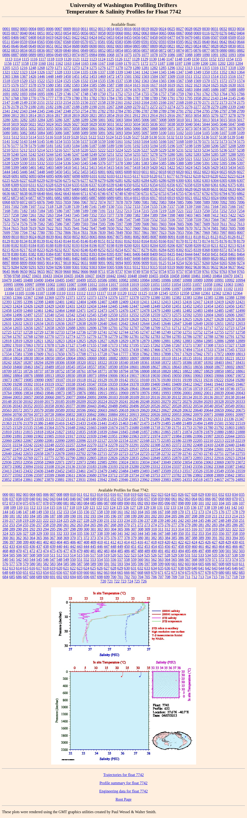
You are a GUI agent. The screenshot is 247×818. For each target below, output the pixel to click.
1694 (32, 94)
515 (79, 555)
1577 (23, 85)
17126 (60, 345)
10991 (219, 280)
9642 (241, 267)
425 (201, 542)
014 (100, 494)
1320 (241, 68)
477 (66, 551)
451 (134, 546)
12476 (123, 310)
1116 (34, 59)
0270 (215, 33)
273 (147, 525)
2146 (241, 98)
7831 (84, 232)
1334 (76, 72)
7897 (154, 232)
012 (86, 494)
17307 (198, 345)
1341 (136, 72)
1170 (127, 63)
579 (25, 564)
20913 (134, 414)
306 (127, 529)
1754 (136, 94)
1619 (171, 85)
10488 (28, 280)
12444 (102, 306)
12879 (145, 341)
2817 (58, 115)
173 (201, 512)
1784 (110, 98)
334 (73, 533)
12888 (229, 341)
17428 (102, 349)
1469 (102, 76)
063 (188, 499)
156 (86, 512)
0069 (197, 33)
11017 (113, 284)
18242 (7, 362)
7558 (188, 219)
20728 (49, 414)
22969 (49, 462)
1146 (161, 59)
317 (201, 529)
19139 (113, 380)
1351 (215, 72)
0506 (206, 37)
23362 (208, 467)
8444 (188, 254)
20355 (38, 406)
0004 (32, 29)
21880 (219, 432)
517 (93, 555)
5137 (214, 137)
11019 (134, 284)
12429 (49, 306)
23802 (198, 475)
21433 (81, 423)
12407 (102, 302)
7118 (49, 206)
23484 (123, 471)
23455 (70, 471)
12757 (229, 332)
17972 (219, 354)
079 (52, 503)
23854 (17, 480)
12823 (60, 341)
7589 (76, 224)
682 (235, 572)
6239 (50, 180)
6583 (180, 189)
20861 (102, 414)
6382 (6, 189)
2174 (232, 102)
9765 (241, 271)
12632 (17, 323)
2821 (93, 115)
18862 (7, 375)
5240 (15, 154)
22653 (28, 454)
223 (52, 520)
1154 (229, 59)
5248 (84, 154)
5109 (241, 133)
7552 (154, 219)
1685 (206, 89)
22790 (70, 458)
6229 (41, 180)
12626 (198, 319)
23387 (229, 467)
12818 (7, 341)
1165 (84, 63)
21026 (7, 419)
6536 (154, 189)
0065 (162, 33)
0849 (84, 50)
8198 (110, 245)
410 (100, 542)
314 (181, 529)
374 (100, 538)
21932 (81, 436)
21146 (91, 419)
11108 (50, 293)
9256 (188, 263)
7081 (145, 202)
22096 (81, 440)
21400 (49, 423)
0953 (67, 55)
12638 (81, 323)
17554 (7, 354)
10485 (17, 280)
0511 (6, 42)
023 (161, 494)
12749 (166, 332)
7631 (58, 228)
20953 (176, 414)
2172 (215, 102)
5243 (41, 154)
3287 (67, 120)
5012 (197, 120)
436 (32, 546)
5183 (67, 146)
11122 (132, 293)
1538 (128, 81)
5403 (50, 167)
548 (59, 559)
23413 (7, 471)
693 (66, 577)
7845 (110, 232)
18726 (28, 371)
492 (167, 551)
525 (147, 555)
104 (221, 503)
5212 (23, 150)
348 (167, 533)
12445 (113, 306)
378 (127, 538)
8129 (6, 241)
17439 (134, 349)
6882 (58, 198)
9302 (84, 267)
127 (133, 507)
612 (5, 568)
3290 (93, 120)
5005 (136, 120)
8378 (6, 254)
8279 (145, 250)
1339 (119, 72)
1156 (8, 63)
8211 (214, 245)
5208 (232, 146)
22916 (219, 458)
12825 (81, 341)
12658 (49, 328)
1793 (180, 98)
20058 (39, 397)
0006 (50, 29)
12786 (187, 336)
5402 (41, 167)
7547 (128, 219)
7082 (154, 202)
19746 (229, 388)
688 (32, 577)
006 (46, 494)
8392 (84, 254)
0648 (23, 46)
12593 (198, 315)
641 (201, 568)
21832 (70, 432)
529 (174, 555)
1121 (76, 59)
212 (221, 516)
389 (201, 538)
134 (180, 507)
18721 (17, 371)
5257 (145, 154)
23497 (155, 471)
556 (113, 559)
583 (52, 564)
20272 (176, 401)
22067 (28, 440)
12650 (208, 323)
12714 (187, 328)
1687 (223, 89)
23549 (219, 471)
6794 (223, 193)
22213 (219, 440)
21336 (229, 419)
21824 (49, 432)
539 (242, 555)
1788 (145, 98)
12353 (174, 293)
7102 (15, 206)
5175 (241, 141)
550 (73, 559)
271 (134, 525)
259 (52, 525)
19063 (198, 375)
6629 (197, 189)
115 (52, 507)
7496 (67, 219)
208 (194, 516)
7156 (162, 206)
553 (93, 559)
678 (208, 572)
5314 (128, 159)
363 (25, 538)
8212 (223, 245)
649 (12, 572)
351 (188, 533)
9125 (162, 263)
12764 (7, 336)
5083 (32, 133)
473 (39, 551)
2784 (119, 111)
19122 (91, 380)
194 (100, 516)
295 (52, 529)
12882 (176, 341)
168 (167, 512)
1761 (197, 94)
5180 (41, 146)
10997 (29, 284)
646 (235, 568)
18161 (197, 358)
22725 (145, 454)
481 (93, 551)
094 (154, 503)
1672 (110, 89)
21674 (113, 427)
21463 (123, 423)
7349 (84, 215)
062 (181, 499)
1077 (145, 55)
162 (127, 512)
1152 (212, 59)
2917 (180, 115)
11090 (113, 289)
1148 (178, 59)
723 (123, 581)
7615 (15, 228)
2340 (241, 107)
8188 (50, 245)
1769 (23, 98)
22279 (123, 445)
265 (93, 525)
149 (39, 512)
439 (52, 546)
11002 (50, 284)
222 (46, 520)
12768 (28, 336)
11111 (70, 293)
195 (107, 516)
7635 (67, 228)
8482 (76, 258)
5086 (58, 133)
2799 (241, 111)
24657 (219, 480)
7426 (6, 219)
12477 (134, 310)
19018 (145, 375)
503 (242, 551)
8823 (223, 258)
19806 (17, 393)
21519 (240, 423)
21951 (113, 436)
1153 (221, 59)
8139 (41, 241)
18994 (102, 375)
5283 (197, 154)
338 (100, 533)
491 (161, 551)
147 (25, 512)
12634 (38, 323)
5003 (119, 120)
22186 (176, 440)
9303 (93, 267)
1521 (32, 81)
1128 (135, 59)
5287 (223, 154)
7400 (180, 215)
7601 (154, 224)
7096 (241, 202)
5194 (154, 146)
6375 (232, 185)
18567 (102, 367)
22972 (70, 462)
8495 (119, 258)
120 (86, 507)
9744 (128, 271)
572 (221, 559)
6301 (188, 180)
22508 (91, 449)
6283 (136, 180)
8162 (128, 241)
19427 (198, 384)
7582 (41, 224)
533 (201, 555)
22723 (123, 454)
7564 (215, 219)
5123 (101, 137)
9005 (41, 263)
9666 (84, 271)
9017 (58, 263)
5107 (223, 133)
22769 (28, 458)
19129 (102, 380)
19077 (17, 380)
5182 (58, 146)
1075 (128, 55)
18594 (123, 367)
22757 (7, 458)
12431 (70, 306)
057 (147, 499)
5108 (232, 133)
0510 (241, 37)
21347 (240, 419)
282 (208, 525)
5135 (196, 137)
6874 (23, 198)
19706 (176, 388)
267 (107, 525)
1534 (93, 81)
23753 (155, 475)
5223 (110, 150)
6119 (145, 176)
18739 (49, 371)
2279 (215, 107)
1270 (50, 68)
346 (154, 533)
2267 (110, 107)
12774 (70, 336)
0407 (23, 37)
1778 (58, 98)
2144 (223, 98)
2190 (93, 107)
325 (12, 533)
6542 (171, 189)
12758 (240, 332)
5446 (23, 172)
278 (181, 525)
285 (228, 525)
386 (181, 538)
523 (134, 555)
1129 (144, 59)
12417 (198, 302)
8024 (32, 237)
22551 (145, 449)
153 (66, 512)
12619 (123, 319)
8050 (67, 237)
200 (140, 516)
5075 (206, 128)
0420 (58, 37)
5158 (93, 141)
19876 (81, 393)
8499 (145, 258)
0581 (102, 42)
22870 (176, 458)
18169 (208, 358)
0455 (128, 37)
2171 (206, 102)
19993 (166, 393)
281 (201, 525)
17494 (187, 349)
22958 (38, 462)
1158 (25, 63)
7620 (41, 228)
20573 (28, 410)
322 (235, 529)
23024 (123, 462)
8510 (162, 258)
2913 (145, 115)
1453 (93, 76)
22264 (81, 445)
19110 (70, 380)
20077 (70, 397)
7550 (145, 219)
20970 (198, 414)
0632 (188, 42)
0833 (15, 50)
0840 (67, 50)
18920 (60, 375)
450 (127, 546)
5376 (102, 163)
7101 (6, 206)
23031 (134, 462)
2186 (58, 107)
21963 (134, 436)
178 (235, 512)
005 (39, 494)
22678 (60, 454)
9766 (8, 276)
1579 (41, 85)
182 (19, 516)
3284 (41, 120)
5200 (206, 146)
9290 (23, 267)
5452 (76, 172)
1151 (204, 59)
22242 (28, 445)
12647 (176, 323)
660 (86, 572)
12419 (219, 302)
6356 (171, 185)
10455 (153, 276)
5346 (93, 163)
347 (161, 533)
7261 (32, 215)
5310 (110, 159)
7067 (84, 202)
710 (181, 577)
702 (127, 577)
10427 (26, 276)
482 (100, 551)
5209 (241, 146)
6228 (32, 180)
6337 (93, 185)
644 (221, 568)
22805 (91, 458)
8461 (232, 254)
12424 (17, 306)
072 (5, 503)
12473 (102, 310)
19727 (208, 388)
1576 (15, 85)
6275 (67, 180)
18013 (240, 354)
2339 (232, 107)
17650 (60, 354)
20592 (70, 410)
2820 (84, 115)
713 (201, 577)
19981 (155, 393)
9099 (145, 263)
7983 (215, 232)
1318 (232, 68)
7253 (232, 211)
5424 (188, 167)
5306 (76, 159)
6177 (171, 176)
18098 (145, 358)
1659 (58, 89)
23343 (187, 467)
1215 (15, 68)
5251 (110, 154)
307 (134, 529)
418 (154, 542)
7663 (154, 228)
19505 (7, 388)
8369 (215, 250)
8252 (102, 250)
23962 (145, 480)
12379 (145, 297)
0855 (128, 50)
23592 (17, 475)
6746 (102, 193)
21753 (187, 427)
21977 (166, 436)
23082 (17, 467)
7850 (128, 232)
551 (79, 559)
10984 (145, 280)
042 (46, 499)
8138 (32, 241)
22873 (187, 458)
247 (215, 520)
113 (39, 507)
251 (242, 520)
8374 (232, 250)
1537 (119, 81)
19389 (145, 384)
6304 (215, 180)
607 (215, 564)
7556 (171, 219)
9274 (241, 263)
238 (154, 520)
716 (221, 577)
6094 (41, 176)
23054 (187, 462)
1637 (41, 89)
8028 (41, 237)
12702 (123, 328)
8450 (206, 254)
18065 (81, 358)
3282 (23, 120)
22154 (123, 440)
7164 (214, 206)
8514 (180, 258)
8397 (119, 254)
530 (181, 555)
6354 (154, 185)
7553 (162, 219)
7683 (223, 228)
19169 (145, 380)
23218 (123, 467)
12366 (17, 297)
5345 (84, 163)
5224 (119, 150)
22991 (113, 462)
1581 (58, 85)
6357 (180, 185)
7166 (232, 206)
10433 (47, 276)
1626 (223, 85)
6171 (162, 176)
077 (39, 503)
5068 (154, 128)
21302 (208, 419)
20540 (208, 406)
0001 (6, 29)
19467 (240, 384)
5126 (127, 137)
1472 (110, 76)
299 (79, 529)
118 (72, 507)
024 (167, 494)
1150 (195, 59)
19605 (91, 388)
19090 (39, 380)
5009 (171, 120)
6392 (32, 189)
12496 (17, 315)
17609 (38, 354)
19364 (123, 384)
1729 (58, 94)
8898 (15, 263)
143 (241, 507)
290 (19, 529)
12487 (229, 310)
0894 (50, 55)
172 (194, 512)
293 (39, 529)
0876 (197, 50)
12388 (229, 297)
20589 (60, 410)
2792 (188, 111)
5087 (67, 133)
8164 (145, 241)
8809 (206, 258)
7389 (154, 215)
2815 (41, 115)
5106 (215, 133)
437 (39, 546)
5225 (128, 150)
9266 (232, 263)
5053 (41, 128)
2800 (6, 115)
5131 (162, 137)
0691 (102, 46)
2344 (32, 111)
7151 (119, 206)
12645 (155, 323)
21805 (240, 427)
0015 (119, 29)
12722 (219, 328)
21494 (198, 423)
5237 (232, 150)
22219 (240, 440)
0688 (76, 46)
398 (19, 542)
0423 (84, 37)
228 (86, 520)
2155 (76, 102)
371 (79, 538)
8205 (162, 245)
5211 (15, 150)
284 (221, 525)
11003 (61, 284)
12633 (28, 323)
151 (52, 512)
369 (66, 538)
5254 (128, 154)
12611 (38, 319)
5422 (171, 167)
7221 (180, 211)
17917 (176, 354)
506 (19, 555)
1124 (101, 59)
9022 (76, 263)
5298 (6, 159)
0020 (154, 29)
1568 (188, 81)
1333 (67, 72)
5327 (241, 159)
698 (100, 577)
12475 (113, 310)
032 (221, 494)
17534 (219, 349)
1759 (180, 94)
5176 (6, 146)
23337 (176, 467)
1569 (197, 81)
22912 (208, 458)
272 (140, 525)
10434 (58, 276)
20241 (123, 401)
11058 (207, 284)
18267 (17, 362)
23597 (38, 475)
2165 (154, 102)
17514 (198, 349)
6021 (188, 172)
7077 (110, 202)
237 (147, 520)
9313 (145, 267)
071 (242, 499)
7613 (241, 224)
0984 (93, 55)
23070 (229, 462)
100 (194, 503)
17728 (102, 354)
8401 (128, 254)
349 (174, 533)
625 (93, 568)
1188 (170, 63)
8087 (154, 237)
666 (127, 572)
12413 (166, 302)
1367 (23, 76)
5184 (76, 146)
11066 (8, 289)
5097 (145, 133)
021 (147, 494)
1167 (101, 63)
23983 (166, 480)
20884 (113, 414)
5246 (67, 154)
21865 (166, 432)
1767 (6, 98)
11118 (111, 293)
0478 (180, 37)
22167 (134, 440)
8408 (145, 254)
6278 (93, 180)
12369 (49, 297)
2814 (32, 115)
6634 (241, 189)
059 (161, 499)
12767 (17, 336)
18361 (145, 362)
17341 (17, 349)
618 (46, 568)
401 (39, 542)
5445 (15, 172)
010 (73, 494)
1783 (102, 98)
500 (221, 551)
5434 (232, 167)
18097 (134, 358)
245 (201, 520)
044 (59, 499)
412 (113, 542)
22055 (240, 436)
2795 (206, 111)
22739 (176, 454)
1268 (41, 68)
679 (215, 572)
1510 (180, 76)
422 (181, 542)
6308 (6, 185)
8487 (110, 258)
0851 (93, 50)
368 (59, 538)
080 (59, 503)
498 (208, 551)
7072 (93, 202)
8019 (24, 237)
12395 (17, 302)
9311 (127, 267)
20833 (81, 414)
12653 (240, 323)
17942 (198, 354)
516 (86, 555)
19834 (28, 393)
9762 (215, 271)
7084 (171, 202)
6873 (15, 198)
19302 (28, 384)
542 (19, 559)
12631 (7, 323)
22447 (7, 449)
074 (19, 503)
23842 (229, 475)
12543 (81, 315)
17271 (187, 345)
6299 (171, 180)
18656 (198, 367)
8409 (154, 254)
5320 (180, 159)
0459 (162, 37)
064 (194, 499)
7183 (32, 211)
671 (161, 572)
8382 (32, 254)
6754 (171, 193)
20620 (145, 410)
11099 (197, 289)
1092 (223, 55)
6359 (197, 185)
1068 (110, 55)
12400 (49, 302)
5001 (102, 120)
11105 (19, 293)
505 (12, 555)
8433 (162, 254)
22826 (113, 458)
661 (93, 572)
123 (106, 507)
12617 (102, 319)
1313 (188, 68)
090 (127, 503)
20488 (113, 406)
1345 (162, 72)
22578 (198, 449)
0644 (241, 42)
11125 (142, 293)
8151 (102, 241)
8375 (241, 250)
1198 (187, 63)
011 (79, 494)
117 (66, 507)
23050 (176, 462)
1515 (223, 76)
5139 (231, 137)
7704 (23, 232)
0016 (128, 29)
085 (93, 503)
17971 (208, 354)
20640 (198, 410)
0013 (102, 29)
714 (208, 577)
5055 (50, 128)
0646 (15, 46)
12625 (187, 319)
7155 (154, 206)
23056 (198, 462)
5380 (128, 163)
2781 (93, 111)
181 (12, 516)
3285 (50, 120)
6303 (206, 180)
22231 (7, 445)
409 (93, 542)
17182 (123, 345)
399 (25, 542)
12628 (219, 319)
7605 (180, 224)
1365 (6, 76)
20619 (134, 410)
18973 (91, 375)
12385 (208, 297)
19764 (7, 393)
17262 (155, 345)
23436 (38, 471)
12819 (17, 341)
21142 (80, 419)
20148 (7, 401)
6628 (188, 189)
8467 (6, 258)
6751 (145, 193)
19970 (134, 393)
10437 (90, 276)
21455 (113, 423)
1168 (110, 63)
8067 (111, 237)
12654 (7, 328)
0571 (93, 42)
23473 (91, 471)
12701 (113, 328)
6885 (84, 198)
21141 (70, 419)
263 (79, 525)
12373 (91, 297)
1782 (93, 98)
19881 (91, 393)
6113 (119, 176)
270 (127, 525)
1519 (15, 81)
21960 (123, 436)
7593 (84, 224)
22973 (81, 462)
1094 (241, 55)
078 (46, 503)
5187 (93, 146)
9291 (32, 267)
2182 (50, 107)
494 (181, 551)
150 (46, 512)
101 (201, 503)
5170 (197, 141)
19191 (176, 380)
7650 (110, 228)
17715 (91, 354)
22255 (60, 445)
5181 (50, 146)
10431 (36, 276)
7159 (188, 206)
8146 (84, 241)
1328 (58, 72)
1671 (102, 89)
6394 (50, 189)
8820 (215, 258)
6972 (23, 202)
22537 (134, 449)
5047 (232, 124)
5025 (58, 124)
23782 (176, 475)
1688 (232, 89)
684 (5, 577)
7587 (67, 224)
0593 (162, 42)
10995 (8, 284)
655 (52, 572)
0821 (171, 46)
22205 (198, 440)
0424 (93, 37)
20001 (187, 393)
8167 (171, 241)
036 (5, 499)
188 (59, 516)
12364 (237, 293)
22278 (113, 445)
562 (154, 559)
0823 (188, 46)
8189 (58, 245)
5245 (58, 154)
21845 (123, 432)
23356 (198, 467)
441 (66, 546)
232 (113, 520)
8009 (6, 237)
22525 (123, 449)
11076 (40, 289)
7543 (110, 219)
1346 (171, 72)
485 (120, 551)
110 (19, 507)
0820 (162, 46)
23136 (70, 467)
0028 (188, 29)
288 (5, 529)
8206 (171, 245)
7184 (41, 211)
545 (39, 559)
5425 (197, 167)
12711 (166, 328)
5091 (102, 133)
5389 (188, 163)
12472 (91, 310)
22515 (102, 449)
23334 (166, 467)
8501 (154, 258)
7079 (128, 202)
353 (201, 533)
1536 (110, 81)
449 (120, 546)
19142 (123, 380)
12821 (38, 341)
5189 (110, 146)
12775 (81, 336)
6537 (162, 189)
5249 (93, 154)
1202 (222, 63)
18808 (145, 371)
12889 (240, 341)
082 (73, 503)
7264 (58, 215)
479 (79, 551)
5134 (188, 137)
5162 (128, 141)
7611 (223, 224)
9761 (206, 271)
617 (39, 568)
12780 (123, 336)
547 (52, 559)
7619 (32, 228)
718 (235, 577)
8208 (188, 245)
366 (46, 538)
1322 (15, 72)
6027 (241, 172)
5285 (215, 154)
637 (174, 568)
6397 (67, 189)
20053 (17, 397)
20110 (145, 397)
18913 (49, 375)
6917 (154, 198)
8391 (76, 254)
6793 (215, 193)
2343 (23, 111)
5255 (136, 154)
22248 (49, 445)
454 (154, 546)
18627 (155, 367)
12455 (219, 306)
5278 (154, 154)
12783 (155, 336)
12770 (49, 336)
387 (188, 538)
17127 (70, 345)
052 (113, 499)
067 (215, 499)
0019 (145, 29)
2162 (128, 102)
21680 (134, 427)
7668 (180, 228)
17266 (166, 345)
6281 (119, 180)
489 (147, 551)
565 (174, 559)
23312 (155, 467)
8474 (32, 258)
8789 (188, 258)
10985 (155, 280)
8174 (206, 241)
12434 (91, 306)
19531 (28, 388)
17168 (102, 345)
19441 (208, 384)
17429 (113, 349)
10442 (111, 276)
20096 (102, 397)
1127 (127, 59)
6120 (154, 176)
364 (32, 538)
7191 (102, 211)
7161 (206, 206)
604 (194, 564)
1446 (41, 76)
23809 (219, 475)
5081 (15, 133)
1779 (67, 98)
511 (52, 555)
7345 (76, 215)
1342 (145, 72)
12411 (144, 302)
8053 (85, 237)
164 (140, 512)
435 (25, 546)
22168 (145, 440)
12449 (155, 306)
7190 (93, 211)
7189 (84, 211)
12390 (240, 297)
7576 (23, 224)
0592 (154, 42)
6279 (102, 180)
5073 (188, 128)
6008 (128, 172)
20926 (155, 414)
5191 (128, 146)
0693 (119, 46)
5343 (76, 163)
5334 (58, 163)
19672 (155, 388)
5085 (50, 133)
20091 (92, 397)
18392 (208, 362)
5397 (241, 163)
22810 (102, 458)
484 (113, 551)
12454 (208, 306)
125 (119, 507)
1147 (170, 59)
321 (228, 529)
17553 (240, 349)
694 (73, 577)
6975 (32, 202)
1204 (239, 63)
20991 (229, 414)
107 (242, 503)
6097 (67, 176)
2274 (171, 107)
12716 (198, 328)
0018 (136, 29)
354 (208, 533)
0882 (241, 50)
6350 (128, 185)
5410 (67, 167)
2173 (223, 102)
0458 (154, 37)
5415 (110, 167)
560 (140, 559)
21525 (7, 427)
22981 (91, 462)
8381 (23, 254)
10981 (113, 280)
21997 (208, 436)
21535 (28, 427)
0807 (145, 46)
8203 (145, 245)
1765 (232, 94)
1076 (136, 55)
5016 (232, 120)
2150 (32, 102)
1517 (241, 76)
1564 (154, 81)
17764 (113, 354)
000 (5, 494)
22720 (113, 454)
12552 (134, 315)
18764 (91, 371)
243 (188, 520)
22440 (229, 445)
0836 (41, 50)
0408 (32, 37)
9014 (50, 263)
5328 (6, 163)
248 (221, 520)
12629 (229, 319)
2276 (188, 107)
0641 (215, 42)
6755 (180, 193)
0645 (6, 46)
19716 (187, 388)
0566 (50, 42)
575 (242, 559)
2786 (136, 111)
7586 (58, 224)
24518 (198, 480)
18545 (70, 367)
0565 (41, 42)
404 (59, 542)
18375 (176, 362)
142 (234, 507)
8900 (32, 263)
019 (134, 494)
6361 (215, 185)
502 (235, 551)
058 (154, 499)
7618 (23, 228)
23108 (49, 467)
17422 (91, 349)
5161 (119, 141)
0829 (223, 46)
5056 (58, 128)
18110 (166, 358)
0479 (188, 37)
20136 (208, 397)
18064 (70, 358)
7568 (232, 219)
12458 (7, 310)
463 (215, 546)
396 (5, 542)
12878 (134, 341)
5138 (222, 137)
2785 (128, 111)
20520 (145, 406)
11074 (29, 289)
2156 (84, 102)
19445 (229, 384)
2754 (84, 111)
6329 (58, 185)
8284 (162, 250)
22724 (134, 454)
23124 (60, 467)
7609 (206, 224)
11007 (71, 284)
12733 (60, 332)
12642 (123, 323)
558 (127, 559)
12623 (166, 319)
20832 (70, 414)
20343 (17, 406)
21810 (7, 432)
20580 (49, 410)
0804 (128, 46)
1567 (180, 81)
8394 (102, 254)
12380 (155, 297)
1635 (32, 89)
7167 (240, 206)
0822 (180, 46)
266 (100, 525)
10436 (79, 276)
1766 (241, 94)
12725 (7, 332)
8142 (50, 241)
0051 (41, 33)
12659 (60, 328)
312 (167, 529)
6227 (23, 180)
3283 (32, 120)
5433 (223, 167)
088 (113, 503)
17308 (208, 345)
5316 (145, 159)
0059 (110, 33)
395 (242, 538)
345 (147, 533)
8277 (136, 250)
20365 (60, 406)
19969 (123, 393)
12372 (81, 297)
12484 (208, 310)
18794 (123, 371)
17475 (166, 349)
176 (221, 512)
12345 (163, 293)
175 (215, 512)
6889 (110, 198)
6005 (119, 172)
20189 (70, 401)
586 (73, 564)
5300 (23, 159)
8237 (67, 250)
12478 (145, 310)
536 (221, 555)
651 (25, 572)
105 (228, 503)
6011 (145, 172)
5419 (145, 167)
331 (52, 533)
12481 (176, 310)
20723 (38, 414)
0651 (50, 46)
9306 (119, 267)
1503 (145, 76)
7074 (102, 202)
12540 (49, 315)
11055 (186, 284)
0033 (232, 29)
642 (208, 568)
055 (134, 499)
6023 (206, 172)
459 (188, 546)
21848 (134, 432)
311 (160, 529)
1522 (41, 81)
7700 (15, 232)
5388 (180, 163)
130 (153, 507)
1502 (136, 76)
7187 (67, 211)
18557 (91, 367)
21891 (17, 436)
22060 (7, 440)
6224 (240, 176)
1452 (84, 76)
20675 (240, 410)
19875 (70, 393)
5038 (171, 124)
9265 (223, 263)
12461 (38, 310)
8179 (241, 241)
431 (242, 542)
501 (228, 551)
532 (194, 555)
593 (120, 564)
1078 (154, 55)
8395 (110, 254)
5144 (32, 141)
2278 (206, 107)
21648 (70, 427)
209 (201, 516)
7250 (206, 211)
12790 (219, 336)
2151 (41, 102)
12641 (113, 323)
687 (25, 577)
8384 (50, 254)
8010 (15, 237)
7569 (241, 219)
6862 (241, 193)
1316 (215, 68)
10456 (164, 276)
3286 (58, 120)
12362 (216, 293)
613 (12, 568)
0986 (102, 55)
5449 (50, 172)
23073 (7, 467)
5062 (102, 128)
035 (242, 494)
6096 (58, 176)
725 (137, 581)
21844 (113, 432)
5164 (145, 141)
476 (59, 551)
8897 (6, 263)
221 (39, 520)
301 (93, 529)
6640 (41, 193)
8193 (76, 245)
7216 (154, 211)
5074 (197, 128)
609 (228, 564)
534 (208, 555)
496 (194, 551)
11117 (101, 293)
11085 (82, 289)
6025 (223, 172)
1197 (178, 63)
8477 (50, 258)
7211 (110, 211)
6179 (180, 176)
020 (140, 494)
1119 (59, 59)
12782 (145, 336)
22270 (91, 445)
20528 (176, 406)
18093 (124, 358)
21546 (38, 427)
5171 (206, 141)
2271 (145, 107)
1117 (42, 59)
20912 (123, 414)
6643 (67, 193)
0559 (23, 42)
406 (73, 542)
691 (52, 577)
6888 (102, 198)
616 (32, 568)
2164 (145, 102)
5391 (206, 163)
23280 (134, 467)
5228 (154, 150)
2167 (171, 102)
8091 (171, 237)
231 (107, 520)
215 (242, 516)
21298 (197, 419)
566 (181, 559)
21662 (81, 427)
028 (194, 494)
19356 (102, 384)
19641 (134, 388)
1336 (93, 72)
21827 (60, 432)
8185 (41, 245)
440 (59, 546)
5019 (15, 124)
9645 (6, 271)
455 (161, 546)
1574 (241, 81)
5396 (232, 163)
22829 (123, 458)
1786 (128, 98)
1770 (32, 98)
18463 (28, 367)
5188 (102, 146)
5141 (6, 141)
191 (79, 516)
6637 (15, 193)
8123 (214, 237)
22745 (208, 454)
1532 (84, 81)
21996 (198, 436)
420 (167, 542)
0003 (23, 29)
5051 (23, 128)
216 (5, 520)
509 (39, 555)
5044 (206, 124)
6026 (232, 172)
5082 (23, 133)
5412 (84, 167)
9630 (197, 267)
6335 (76, 185)
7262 (41, 215)
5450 (58, 172)
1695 (41, 94)
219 (25, 520)
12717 (208, 328)
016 (113, 494)
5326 (232, 159)
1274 (84, 68)
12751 (187, 332)
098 (181, 503)
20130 (166, 397)
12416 (187, 302)
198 (127, 516)
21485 (166, 423)
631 (134, 568)
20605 (113, 410)
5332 (41, 163)
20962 (187, 414)
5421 (162, 167)
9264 (215, 263)
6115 (128, 176)
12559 (155, 315)
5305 (67, 159)
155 (79, 512)
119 (79, 507)
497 (201, 551)
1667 (67, 89)
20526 (155, 406)
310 (154, 529)
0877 (206, 50)
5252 (119, 154)
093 (147, 503)
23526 (198, 471)
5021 (32, 124)
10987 (176, 280)
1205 (6, 68)
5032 (119, 124)
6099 (85, 176)
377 (120, 538)
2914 (154, 115)
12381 (166, 297)
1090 (206, 55)
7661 (145, 228)
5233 (197, 150)
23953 (134, 480)
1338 (110, 72)
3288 (76, 120)
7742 (32, 232)
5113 (23, 137)
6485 (128, 189)
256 (32, 525)
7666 (171, 228)
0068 (188, 33)
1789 (154, 98)
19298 (17, 384)
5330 (23, 163)
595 (134, 564)
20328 (219, 401)
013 (93, 494)
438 (46, 546)
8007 (241, 232)
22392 (187, 445)
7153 (136, 206)
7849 (119, 232)
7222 (188, 211)
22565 (187, 449)
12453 (198, 306)
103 (215, 503)
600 (167, 564)
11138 (153, 293)
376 (113, 538)
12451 (176, 306)
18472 (38, 367)
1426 (32, 76)
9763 (223, 271)
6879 (41, 198)
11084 (71, 289)
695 (79, 577)
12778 (102, 336)
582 (46, 564)
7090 (215, 202)
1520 (23, 81)
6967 (241, 198)
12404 (81, 302)
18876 (28, 375)
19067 (229, 375)
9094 (119, 263)
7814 (76, 232)
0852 (102, 50)
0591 (145, 42)
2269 (128, 107)
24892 (240, 480)
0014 (110, 29)
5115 (41, 137)
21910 (60, 436)
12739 (91, 332)
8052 (76, 237)
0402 (232, 33)
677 (201, 572)
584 (59, 564)
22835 (134, 458)
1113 (8, 59)
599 (161, 564)
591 (107, 564)
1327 (50, 72)
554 (100, 559)
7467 (50, 219)
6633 (232, 189)
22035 (219, 436)
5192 (136, 146)
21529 (17, 427)
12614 (70, 319)
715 (215, 577)
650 (19, 572)
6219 (206, 176)
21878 (198, 432)
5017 (241, 120)
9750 (145, 271)
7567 (223, 219)
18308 (70, 362)
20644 (208, 410)
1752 (119, 94)
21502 (229, 423)
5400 (23, 167)
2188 (76, 107)
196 (113, 516)
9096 (136, 263)
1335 (84, 72)
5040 (188, 124)
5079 (241, 128)
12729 (38, 332)
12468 (70, 310)
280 (194, 525)
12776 (91, 336)
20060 (49, 397)
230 (100, 520)
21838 (91, 432)
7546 (119, 219)
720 (103, 581)
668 (140, 572)
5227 (145, 150)
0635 (197, 42)
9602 (188, 267)
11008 (82, 284)
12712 (176, 328)
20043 (240, 393)
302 (100, 529)
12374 (102, 297)
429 (228, 542)
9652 (32, 271)
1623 (197, 85)
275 (161, 525)
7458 (41, 219)
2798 (232, 111)
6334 (67, 185)
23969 (155, 480)
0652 (58, 46)
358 (235, 533)
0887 (15, 55)
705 (147, 577)
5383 (145, 163)
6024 (215, 172)
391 (215, 538)
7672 (197, 228)
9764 (232, 271)
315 (188, 529)
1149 (187, 59)
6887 (93, 198)
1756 (154, 94)
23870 (49, 480)
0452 (102, 37)
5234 (206, 150)
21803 (229, 427)
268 (113, 525)
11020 (144, 284)
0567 (58, 42)
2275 (180, 107)
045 (66, 499)
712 (194, 577)
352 (194, 533)
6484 (119, 189)
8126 (232, 237)
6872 (6, 198)
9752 (154, 271)
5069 (162, 128)
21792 (219, 427)
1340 (128, 72)
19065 (208, 375)
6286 (162, 180)
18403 (219, 362)
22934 (240, 458)
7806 (67, 232)
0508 (223, 37)
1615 (136, 85)
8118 (197, 237)
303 (107, 529)
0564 (32, 42)
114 (45, 507)
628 (113, 568)
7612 (232, 224)
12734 (70, 332)
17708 (81, 354)
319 (215, 529)
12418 (208, 302)
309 (147, 529)
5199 (197, 146)
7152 (127, 206)
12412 (155, 302)
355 (215, 533)
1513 (206, 76)
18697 (240, 367)
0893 (41, 55)
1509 (171, 76)
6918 (162, 198)
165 (147, 512)
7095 (232, 202)
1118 (50, 59)
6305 (223, 180)
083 (79, 503)
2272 (154, 107)
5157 (84, 141)
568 (194, 559)
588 (86, 564)
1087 (180, 55)
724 (130, 581)
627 (107, 568)
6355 (162, 185)
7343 (67, 215)
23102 (38, 467)
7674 (206, 228)
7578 (32, 224)
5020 (23, 124)
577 (12, 564)
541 (12, 559)
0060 (119, 33)
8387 (58, 254)
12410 (134, 302)
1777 (50, 98)
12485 (219, 310)
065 (201, 499)
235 (134, 520)
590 (100, 564)
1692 (15, 94)
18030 (28, 358)
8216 (15, 250)
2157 (93, 102)
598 (154, 564)
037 (12, 499)
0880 (223, 50)
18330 (113, 362)
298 (73, 529)
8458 (223, 254)
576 (5, 564)
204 (167, 516)
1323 (23, 72)
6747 (110, 193)
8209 (197, 245)
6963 (232, 198)
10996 (19, 284)
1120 (67, 59)
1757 (162, 94)
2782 (102, 111)
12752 (198, 332)
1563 (145, 81)
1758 (171, 94)
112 (32, 507)
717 (228, 577)
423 (188, 542)
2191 (102, 107)
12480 (166, 310)
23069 (219, 462)
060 (167, 499)
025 (174, 494)
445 (93, 546)
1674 (128, 89)
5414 (102, 167)
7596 (110, 224)
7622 (50, 228)
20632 (187, 410)
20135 (197, 397)
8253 (110, 250)
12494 (7, 315)
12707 (134, 328)
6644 (76, 193)
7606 (188, 224)
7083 (162, 202)
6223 (232, 176)
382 (154, 538)
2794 (197, 111)
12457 (240, 306)
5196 (171, 146)
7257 (6, 215)
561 (147, 559)
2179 (23, 107)
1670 (93, 89)
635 (161, 568)
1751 (110, 94)
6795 (232, 193)
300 (86, 529)
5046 (223, 124)
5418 (136, 167)
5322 (197, 159)
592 (113, 564)
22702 (81, 454)
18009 (229, 354)
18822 (187, 371)
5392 (215, 163)
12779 (113, 336)
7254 (241, 211)
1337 (102, 72)
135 (187, 507)
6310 (23, 185)
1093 (232, 55)
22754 (229, 454)
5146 (50, 141)
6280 (110, 180)
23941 (91, 480)
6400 (76, 189)
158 (100, 512)
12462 (49, 310)
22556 (176, 449)
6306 (232, 180)
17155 (91, 345)
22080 (38, 440)
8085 (145, 237)
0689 (84, 46)
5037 (162, 124)
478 (73, 551)
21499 (208, 423)
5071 (171, 128)
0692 (110, 46)
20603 (102, 410)
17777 (123, 354)
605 (201, 564)
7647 (93, 228)
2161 (119, 102)
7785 (50, 232)
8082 (137, 237)
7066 (76, 202)
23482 (113, 471)
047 (79, 499)
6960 (223, 198)
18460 (17, 367)
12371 (70, 297)
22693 (70, 454)
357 (228, 533)
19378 (134, 384)
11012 (92, 284)
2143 (215, 98)
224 (59, 520)
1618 (162, 85)
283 (215, 525)
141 (227, 507)
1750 (102, 94)
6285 (154, 180)
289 (12, 529)
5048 (241, 124)
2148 (15, 102)
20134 (187, 397)
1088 (188, 55)
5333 (50, 163)
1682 (180, 89)
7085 (180, 202)
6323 (41, 185)
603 (188, 564)
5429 (215, 167)
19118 (81, 380)
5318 (162, 159)
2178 (15, 107)
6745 (93, 193)
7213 (128, 211)
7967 (197, 232)
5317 (154, 159)
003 (25, 494)
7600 (145, 224)
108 (6, 507)
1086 (171, 55)
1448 (50, 76)
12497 (28, 315)
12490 (240, 310)
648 (5, 572)
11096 (165, 289)
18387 (198, 362)
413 (120, 542)
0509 (232, 37)
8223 (41, 250)
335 (79, 533)
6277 (84, 180)
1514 (215, 76)
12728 (28, 332)
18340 (123, 362)
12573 (166, 315)
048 (86, 499)
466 (235, 546)
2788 (154, 111)
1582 (67, 85)
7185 (50, 211)
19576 (38, 388)
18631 (166, 367)
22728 (155, 454)
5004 (128, 120)
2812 (15, 115)
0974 (76, 55)
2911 (127, 115)
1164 (76, 63)
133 (173, 507)
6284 (145, 180)
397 (12, 542)
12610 (28, 319)
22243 (38, 445)
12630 (240, 319)
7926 (171, 232)
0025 (171, 29)
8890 (232, 258)
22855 (166, 458)
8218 (32, 250)
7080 (136, 202)
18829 (208, 371)
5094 (128, 133)
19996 (176, 393)
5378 (119, 163)
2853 (102, 115)
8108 (180, 237)
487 (134, 551)
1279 (128, 68)
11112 (81, 293)
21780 (208, 427)
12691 (81, 328)
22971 (60, 462)
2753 (76, 111)
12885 (208, 341)
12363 (227, 293)
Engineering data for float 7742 (123, 791)
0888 (23, 55)
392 (221, 538)
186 (46, 516)
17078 (49, 345)
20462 (102, 406)
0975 (84, 55)
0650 (41, 46)
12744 (123, 332)
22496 (70, 449)
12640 (102, 323)
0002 (15, 29)
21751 (176, 427)
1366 (15, 76)
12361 (206, 293)
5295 (241, 154)
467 (242, 546)
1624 (206, 85)
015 (107, 494)
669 (147, 572)
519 (107, 555)
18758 (70, 371)
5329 (15, 163)
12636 (60, 323)
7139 (75, 206)
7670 (188, 228)
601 (174, 564)
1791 (171, 98)
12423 (7, 306)
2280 (223, 107)
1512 (197, 76)
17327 (229, 345)
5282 (188, 154)
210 (208, 516)
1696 (50, 94)
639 (188, 568)
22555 (166, 449)
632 (140, 568)
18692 (229, 367)
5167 (171, 141)
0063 (145, 33)
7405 (197, 215)
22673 (49, 454)
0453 (110, 37)
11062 (218, 284)
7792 (58, 232)
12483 (198, 310)
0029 (197, 29)
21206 (102, 419)
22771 (38, 458)
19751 (240, 388)
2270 (136, 107)
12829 (123, 341)
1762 (206, 94)
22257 (70, 445)
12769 (38, 336)
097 (174, 503)
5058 (76, 128)
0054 (67, 33)
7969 (206, 232)
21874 (187, 432)
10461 (196, 276)
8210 (206, 245)
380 (140, 538)
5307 (84, 159)
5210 (6, 150)
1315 (206, 68)
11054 (176, 284)
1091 (215, 55)
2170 (197, 102)
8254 (119, 250)
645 (228, 568)
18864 (17, 375)
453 (147, 546)
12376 (113, 297)
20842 (91, 414)
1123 (93, 59)
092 (140, 503)
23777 (166, 475)
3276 (215, 115)
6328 (50, 185)
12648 (187, 323)
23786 (187, 475)
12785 (176, 336)
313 (174, 529)
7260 (23, 215)
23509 (166, 471)
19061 (187, 375)
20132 (176, 397)
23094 (28, 467)
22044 (229, 436)
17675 (70, 354)
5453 (84, 172)
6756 (188, 193)
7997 (223, 232)
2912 (136, 115)
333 (66, 533)
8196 (93, 245)
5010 (180, 120)
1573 (232, 81)
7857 (136, 232)
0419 (50, 37)
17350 (28, 349)
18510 (60, 367)
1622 (188, 85)
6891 (119, 198)
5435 (241, 167)
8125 (223, 237)
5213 (32, 150)
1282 (154, 68)
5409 (58, 167)
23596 (28, 475)
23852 (7, 480)
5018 (6, 124)
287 (242, 525)
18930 (70, 375)
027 (188, 494)
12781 (134, 336)
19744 (219, 388)
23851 (240, 475)
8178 (232, 241)
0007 (58, 29)
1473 (119, 76)
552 (86, 559)
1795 (188, 98)
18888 (38, 375)
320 (221, 529)
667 (134, 572)
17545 (229, 349)
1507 (162, 76)
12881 (166, 341)
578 (19, 564)
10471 (238, 276)
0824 (197, 46)
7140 (84, 206)
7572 (6, 224)
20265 (155, 401)
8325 (188, 250)
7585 (50, 224)
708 (167, 577)
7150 (110, 206)
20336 (7, 406)
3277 (223, 115)
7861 (145, 232)
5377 (110, 163)
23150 (81, 467)
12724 (240, 328)
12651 (219, 323)
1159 (33, 63)
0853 (110, 50)
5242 (32, 154)
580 (32, 564)
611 (241, 564)
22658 (38, 454)
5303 (50, 159)
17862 (145, 354)
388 (194, 538)
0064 (154, 33)
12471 (81, 310)
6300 (180, 180)
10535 (91, 280)
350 (181, 533)
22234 (17, 445)
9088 (93, 263)
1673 (119, 89)
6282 (128, 180)
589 (93, 564)
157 (93, 512)
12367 (28, 297)
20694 (7, 414)
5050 (15, 128)
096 (167, 503)
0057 (93, 33)
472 (32, 551)
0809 (154, 46)
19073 (7, 380)
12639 (91, 323)
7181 (15, 211)
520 (113, 555)
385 (174, 538)
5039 (180, 124)
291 (25, 529)
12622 (155, 319)
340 (113, 533)
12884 (198, 341)
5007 (154, 120)
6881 (50, 198)
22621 (240, 449)
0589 (136, 42)
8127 (240, 237)
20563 (7, 410)
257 (39, 525)
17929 (187, 354)
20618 (123, 410)
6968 (6, 202)
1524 (58, 81)
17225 (145, 345)
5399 (15, 167)
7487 (58, 219)
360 (5, 538)
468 (5, 551)
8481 (67, 258)
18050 (49, 358)
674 (181, 572)
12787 (198, 336)
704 (140, 577)
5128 (144, 137)
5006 (145, 120)
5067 (145, 128)
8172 (188, 241)
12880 (155, 341)
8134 (23, 241)
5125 (118, 137)
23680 (91, 475)
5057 (67, 128)
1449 (58, 76)
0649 (32, 46)
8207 (180, 245)
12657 (38, 328)
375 (107, 538)
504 (5, 555)
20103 (113, 397)
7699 (6, 232)
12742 (113, 332)
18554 (81, 367)
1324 (32, 72)
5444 (6, 172)
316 (194, 529)
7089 (206, 202)
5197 (180, 146)
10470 (228, 276)
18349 (134, 362)
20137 (219, 397)
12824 (70, 341)
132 (167, 507)
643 (215, 568)
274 (154, 525)
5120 (75, 137)
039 (25, 499)
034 (235, 494)
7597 (119, 224)
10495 (60, 280)
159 (107, 512)
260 (59, 525)
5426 (206, 167)
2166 (162, 102)
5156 (76, 141)
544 (32, 559)
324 (5, 533)
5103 (188, 133)
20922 (145, 414)
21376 (17, 423)
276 (167, 525)
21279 (144, 419)
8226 (50, 250)
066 (208, 499)
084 (86, 503)
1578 (32, 85)
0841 (76, 50)
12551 (123, 315)
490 (154, 551)
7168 (6, 211)
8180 (6, 245)
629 (120, 568)
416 (140, 542)
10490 (38, 280)
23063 (208, 462)
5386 (171, 163)
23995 (176, 480)
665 (120, 572)
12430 (60, 306)
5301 (32, 159)
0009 (67, 29)
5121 (84, 137)
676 (194, 572)
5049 (6, 128)
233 (120, 520)
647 (242, 568)
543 (25, 559)
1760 (188, 94)
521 (120, 555)
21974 (155, 436)
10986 (166, 280)
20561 (240, 406)
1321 (6, 72)
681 (228, 572)
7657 (128, 228)
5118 (58, 137)
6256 (58, 180)
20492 (123, 406)
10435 (68, 276)
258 (46, 525)
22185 (166, 440)
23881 (60, 480)
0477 (171, 37)
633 (147, 568)
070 (235, 499)
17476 (176, 349)
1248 (32, 68)
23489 (134, 471)
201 (147, 516)
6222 (223, 176)
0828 (215, 46)
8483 (84, 258)
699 (107, 577)
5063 (110, 128)
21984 (176, 436)
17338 (7, 349)
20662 (229, 410)
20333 (240, 401)
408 (86, 542)
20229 (113, 401)
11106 (30, 293)
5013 (206, 120)
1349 (197, 72)
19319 (49, 384)
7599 (136, 224)
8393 (93, 254)
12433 (81, 306)
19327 (60, 384)
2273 (162, 107)
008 (59, 494)
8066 (102, 237)
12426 (28, 306)
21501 (219, 423)
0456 (136, 37)
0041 (32, 33)
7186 (58, 211)
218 (19, 520)
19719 (198, 388)
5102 (180, 133)
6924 (215, 198)
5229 (162, 150)
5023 (41, 124)
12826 (91, 341)
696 (86, 577)
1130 (153, 59)
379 (134, 538)
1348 (188, 72)
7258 (15, 215)
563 (161, 559)
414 (127, 542)
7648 (102, 228)
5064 (119, 128)
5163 (136, 141)
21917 (70, 436)
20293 (208, 401)
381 (147, 538)
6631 (215, 189)
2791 (180, 111)
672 (167, 572)
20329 (229, 401)
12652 (229, 323)
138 (207, 507)
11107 (40, 293)
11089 (103, 289)
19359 (113, 384)
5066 (136, 128)
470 (19, 551)
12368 (38, 297)
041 (39, 499)
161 (120, 512)
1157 (16, 63)
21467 (134, 423)
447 (107, 546)
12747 (145, 332)
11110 (60, 293)
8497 (128, 258)
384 (167, 538)
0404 (241, 33)
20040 (229, 393)
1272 (67, 68)
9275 (6, 267)
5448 (41, 172)
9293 (41, 267)
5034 (136, 124)
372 (86, 538)
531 (188, 555)
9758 (188, 271)
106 (235, 503)
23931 (81, 480)
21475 (145, 423)
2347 (58, 111)
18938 (81, 375)
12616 (91, 319)
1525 (67, 81)
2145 (232, 98)
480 (86, 551)
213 (228, 516)
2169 (188, 102)
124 (113, 507)
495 (188, 551)
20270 (166, 401)
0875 (188, 50)
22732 (166, 454)
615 (25, 568)
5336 (67, 163)
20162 (28, 401)
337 (93, 533)
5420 (154, 167)
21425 (70, 423)
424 (194, 542)
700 (113, 577)
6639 (32, 193)
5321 (188, 159)
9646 (15, 271)
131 (160, 507)
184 (32, 516)
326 (19, 533)
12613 (60, 319)
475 (52, 551)
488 (140, 551)
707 (161, 577)
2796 (215, 111)
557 (120, 559)
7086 (188, 202)
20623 (155, 410)
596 (140, 564)
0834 (23, 50)
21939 (91, 436)
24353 (187, 480)
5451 (67, 172)
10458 (174, 276)
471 (25, 551)
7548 (136, 219)
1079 (162, 55)
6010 (136, 172)
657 (66, 572)
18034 (39, 358)
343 (134, 533)
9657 (50, 271)
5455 (93, 172)
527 (161, 555)
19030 (155, 375)
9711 (101, 271)
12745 (134, 332)
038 (19, 499)
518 (100, 555)
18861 (240, 371)
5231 (180, 150)
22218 (229, 440)
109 (13, 507)
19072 (240, 375)
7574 (15, 224)
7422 (232, 215)
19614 (102, 388)
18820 (166, 371)
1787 (136, 98)
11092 (134, 289)
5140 (240, 137)
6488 (145, 189)
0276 (223, 33)
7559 (197, 219)
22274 (102, 445)
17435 (123, 349)
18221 (229, 358)
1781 (84, 98)
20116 (155, 397)
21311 (218, 419)
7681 (215, 228)
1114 (17, 59)
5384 (154, 163)
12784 (166, 336)
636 (167, 568)
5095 (136, 133)
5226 (136, 150)
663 (107, 572)
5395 (223, 163)
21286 (165, 419)
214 (235, 516)
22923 (229, 458)
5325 (223, 159)
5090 (93, 133)
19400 (155, 384)
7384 (145, 215)
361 (12, 538)
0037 (15, 33)
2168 (180, 102)
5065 (128, 128)
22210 (208, 440)
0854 (119, 50)
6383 (15, 189)
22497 (81, 449)
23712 (113, 475)
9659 (58, 271)
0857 (145, 50)
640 (194, 568)
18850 (219, 371)
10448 (132, 276)
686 (19, 577)
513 (66, 555)
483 (107, 551)
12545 (91, 315)
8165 (154, 241)
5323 (206, 159)
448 (113, 546)
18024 (17, 358)
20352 (28, 406)
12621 (145, 319)
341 (120, 533)
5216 (58, 150)
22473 (17, 449)
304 (113, 529)
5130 (153, 137)
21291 (176, 419)
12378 (134, 297)
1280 (136, 68)
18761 (81, 371)
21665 (91, 427)
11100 (207, 289)
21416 (60, 423)
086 (100, 503)
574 (235, 559)
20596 (81, 410)
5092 (110, 133)
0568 (67, 42)
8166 (162, 241)
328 (32, 533)
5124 (110, 137)
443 (79, 546)
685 (12, 577)
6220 (214, 176)
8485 (93, 258)
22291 (134, 445)
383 (161, 538)
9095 (128, 263)
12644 (145, 323)
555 (107, 559)
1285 (162, 68)
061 (174, 499)
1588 (119, 85)
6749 (128, 193)
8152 (110, 241)
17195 (134, 345)
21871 (176, 432)
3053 (188, 115)
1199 (195, 63)
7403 (188, 215)
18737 (38, 371)
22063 (17, 440)
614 (19, 568)
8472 (23, 258)
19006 (113, 375)
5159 (102, 141)
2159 (110, 102)
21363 (7, 423)
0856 (136, 50)
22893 (198, 458)
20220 (91, 401)
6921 (188, 198)
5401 (32, 167)
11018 (123, 284)
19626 (123, 388)
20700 (17, 414)
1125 (110, 59)
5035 (145, 124)
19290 (7, 384)
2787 (145, 111)
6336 (84, 185)
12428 (38, 306)
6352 (136, 185)
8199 (119, 245)
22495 (60, 449)
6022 (197, 172)
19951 (113, 393)
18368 (155, 362)
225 (66, 520)
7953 (180, 232)
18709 (7, 371)
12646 (166, 323)
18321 (91, 362)
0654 (67, 46)
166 (154, 512)
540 (5, 559)
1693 (23, 94)
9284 (15, 267)
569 (201, 559)
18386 (187, 362)
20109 (134, 397)
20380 (81, 406)
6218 (197, 176)
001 (12, 494)
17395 (70, 349)
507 (25, 555)
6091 (15, 176)
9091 (102, 263)
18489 (49, 367)
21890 (7, 436)
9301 (76, 267)
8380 (15, 254)
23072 (240, 462)
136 (194, 507)
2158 (102, 102)
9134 (171, 263)
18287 (28, 362)
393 (228, 538)
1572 (223, 81)
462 (208, 546)
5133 (179, 137)
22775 (49, 458)
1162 (59, 63)
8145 (76, 241)
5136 (205, 137)
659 (79, 572)
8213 (232, 245)
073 (12, 503)
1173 (153, 63)
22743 (198, 454)
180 (5, 516)
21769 (198, 427)
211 (214, 516)
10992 (229, 280)
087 (107, 503)
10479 (7, 280)
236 (140, 520)
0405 (6, 37)
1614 (128, 85)
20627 (166, 410)
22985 (102, 462)
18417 (229, 362)
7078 (119, 202)
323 (242, 529)
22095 (70, 440)
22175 (155, 440)
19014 (123, 375)
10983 (134, 280)
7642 (84, 228)
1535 (102, 81)
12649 (198, 323)
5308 (93, 159)
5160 (110, 141)
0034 (241, 29)
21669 (102, 427)
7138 (67, 206)
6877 (32, 198)
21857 (145, 432)
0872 (162, 50)
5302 (41, 159)
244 (194, 520)
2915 (162, 115)
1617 (154, 85)
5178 (23, 146)
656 (59, 572)
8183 (23, 245)
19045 (166, 375)
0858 (154, 50)
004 (32, 494)
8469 (15, 258)
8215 (6, 250)
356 (221, 533)
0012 (93, 29)
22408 (198, 445)
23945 (113, 480)
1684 (197, 89)
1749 (93, 94)
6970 (15, 202)
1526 (76, 81)
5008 (162, 120)
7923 (162, 232)
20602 (91, 410)
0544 (15, 42)
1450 (67, 76)
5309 (102, 159)
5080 (6, 133)
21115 (49, 419)
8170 (180, 241)
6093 (32, 176)
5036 (154, 124)
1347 (180, 72)
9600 (180, 267)
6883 (67, 198)
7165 (223, 206)
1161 (50, 63)
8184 (32, 245)
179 (242, 512)
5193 (145, 146)
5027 (76, 124)
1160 (42, 63)
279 (188, 525)
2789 (162, 111)
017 (120, 494)
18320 (81, 362)
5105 (206, 133)
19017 (134, 375)
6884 (76, 198)
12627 (208, 319)
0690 (93, 46)
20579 (38, 410)
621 (66, 568)
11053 (165, 284)
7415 (223, 215)
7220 (171, 211)
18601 (134, 367)
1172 (144, 63)
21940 (102, 436)
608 (221, 564)
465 (228, 546)
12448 (145, 306)
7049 (50, 202)
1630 (232, 85)
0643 (232, 42)
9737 (119, 271)
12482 (187, 310)
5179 (32, 146)
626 (100, 568)
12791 (229, 336)
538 (235, 555)
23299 (145, 467)
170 (181, 512)
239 (161, 520)
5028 (84, 124)
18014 (7, 358)
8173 (197, 241)
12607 (240, 315)
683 (242, 572)
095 (161, 503)
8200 (128, 245)
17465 (145, 349)
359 (242, 533)
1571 (215, 81)
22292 (145, 445)
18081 (102, 358)
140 (221, 507)
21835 (81, 432)
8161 (119, 241)
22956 (28, 462)
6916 (145, 198)
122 (99, 507)
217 (12, 520)
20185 (60, 401)
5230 (171, 150)
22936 (7, 462)
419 (161, 542)
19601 (81, 388)
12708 (145, 328)
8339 (197, 250)
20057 (28, 397)
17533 (208, 349)
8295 (171, 250)
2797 (223, 111)
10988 (187, 280)
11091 (123, 289)
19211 (197, 380)
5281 (180, 154)
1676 (136, 89)
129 (146, 507)
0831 (241, 46)
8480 (58, 258)
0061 (128, 33)
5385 (162, 163)
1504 (154, 76)
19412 (187, 384)
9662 (76, 271)
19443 (219, 384)
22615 (229, 449)
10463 (206, 276)
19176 (155, 380)
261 (66, 525)
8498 (136, 258)
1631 (241, 85)
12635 (49, 323)
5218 (76, 150)
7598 (128, 224)
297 (66, 529)
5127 (136, 137)
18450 (7, 367)
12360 (195, 293)
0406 (15, 37)
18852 (229, 371)
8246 (84, 250)
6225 (6, 180)
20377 (70, 406)
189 (66, 516)
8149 (93, 241)
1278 (119, 68)
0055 (76, 33)
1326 (41, 72)
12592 (187, 315)
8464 (241, 254)
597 (147, 564)
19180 (166, 380)
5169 (188, 141)
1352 (223, 72)
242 (181, 520)
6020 (180, 172)
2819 (76, 115)
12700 (102, 328)
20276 (187, 401)
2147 (6, 102)
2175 (241, 102)
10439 (100, 276)
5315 (136, 159)
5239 (6, 154)
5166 (162, 141)
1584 (84, 85)
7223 (197, 211)
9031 (84, 263)
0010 (76, 29)
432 (5, 546)
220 (32, 520)
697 (93, 577)
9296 (58, 267)
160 (113, 512)
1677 (145, 89)
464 (221, 546)
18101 (155, 358)
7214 (136, 211)
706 (154, 577)
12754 (208, 332)
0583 (119, 42)
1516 (232, 76)
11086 (92, 289)
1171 (136, 63)
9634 (223, 267)
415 (134, 542)
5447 (32, 172)
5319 (171, 159)
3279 (241, 115)
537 (228, 555)
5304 (58, 159)
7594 (93, 224)
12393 (7, 302)
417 (147, 542)
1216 (23, 68)
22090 (60, 440)
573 (228, 559)
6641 (50, 193)
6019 (171, 172)
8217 (23, 250)
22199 (187, 440)
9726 (110, 271)
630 (127, 568)
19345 (81, 384)
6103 (111, 176)
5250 (102, 154)
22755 (240, 454)
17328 (240, 345)
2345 (41, 111)
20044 (7, 397)
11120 (122, 293)
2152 (50, 102)
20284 (198, 401)
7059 (67, 202)
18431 (240, 362)
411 (106, 542)
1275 (93, 68)
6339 (110, 185)
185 (39, 516)
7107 (32, 206)
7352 (93, 215)
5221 (93, 150)
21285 (155, 419)
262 (73, 525)
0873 (171, 50)
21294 (187, 419)
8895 (241, 258)
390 (208, 538)
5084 (41, 133)
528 (167, 555)
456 (167, 546)
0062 (136, 33)
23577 (7, 475)
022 (154, 494)
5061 (93, 128)
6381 (241, 185)
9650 (23, 271)
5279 (162, 154)
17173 (113, 345)
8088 (163, 237)
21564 (49, 427)
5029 (93, 124)
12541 (60, 315)
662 (100, 572)
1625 (215, 85)
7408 (206, 215)
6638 (23, 193)
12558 (145, 315)
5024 (50, 124)
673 (174, 572)
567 (188, 559)
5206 (215, 146)
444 (86, 546)
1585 (93, 85)
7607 (197, 224)
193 (93, 516)
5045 (215, 124)
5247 (76, 154)
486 (127, 551)
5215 (50, 150)
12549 (102, 315)
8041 (58, 237)
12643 (134, 323)
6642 (58, 193)
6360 (206, 185)
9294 (50, 267)
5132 (170, 137)
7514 (76, 219)
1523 (50, 81)
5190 (119, 146)
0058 (102, 33)
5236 (223, 150)
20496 (134, 406)
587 (79, 564)
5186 (84, 146)
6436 (102, 189)
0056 (84, 33)
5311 (119, 159)
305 (120, 529)
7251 (215, 211)
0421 (67, 37)
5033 (128, 124)
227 (79, 520)
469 (12, 551)
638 (181, 568)
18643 (176, 367)
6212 (188, 176)
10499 (81, 280)
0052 (50, 33)
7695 (232, 228)
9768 (16, 276)
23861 (28, 480)
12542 (70, 315)
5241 (23, 154)
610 (235, 564)
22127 (102, 440)
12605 (219, 315)
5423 (180, 167)
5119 (66, 137)
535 (215, 555)
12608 (7, 319)
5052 (32, 128)
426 (208, 542)
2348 (67, 111)
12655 (17, 328)
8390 (67, 254)
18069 (92, 358)
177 (228, 512)
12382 (176, 297)
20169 (38, 401)
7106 (24, 206)
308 (140, 529)
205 (174, 516)
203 (161, 516)
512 (59, 555)
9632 (215, 267)
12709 (155, 328)
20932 (166, 414)
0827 (206, 46)
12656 (28, 328)
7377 (110, 215)
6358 (188, 185)
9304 (102, 267)
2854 (110, 115)
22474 (28, 449)
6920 (180, 198)
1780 (76, 98)
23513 (176, 471)
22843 (145, 458)
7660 (136, 228)
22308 (155, 445)
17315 (219, 345)
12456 (229, 306)
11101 (218, 289)
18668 (208, 367)
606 (208, 564)
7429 (15, 219)
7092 (223, 202)
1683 (188, 89)
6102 (102, 176)
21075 (28, 419)
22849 (155, 458)
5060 (84, 128)
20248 (145, 401)
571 (215, 559)
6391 (23, 189)
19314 (38, 384)
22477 (38, 449)
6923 (206, 198)
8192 (67, 245)
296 (59, 529)
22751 (219, 454)
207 (188, 516)
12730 (49, 332)
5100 (162, 133)
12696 (91, 328)
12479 (155, 310)
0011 (84, 29)
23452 (60, 471)
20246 (134, 401)
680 (221, 572)
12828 (113, 341)
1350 (206, 72)
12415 (176, 302)
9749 (136, 271)
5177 (15, 146)
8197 (102, 245)
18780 (113, 371)
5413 (93, 167)
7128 (58, 206)
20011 (208, 393)
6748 (119, 193)
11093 (144, 289)
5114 (32, 137)
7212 (119, 211)
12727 (17, 332)
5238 (241, 150)
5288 (232, 154)
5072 (180, 128)
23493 (145, 471)
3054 (197, 115)
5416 (119, 167)
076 (32, 503)
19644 (145, 388)
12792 (240, 336)
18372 (166, 362)
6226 (15, 180)
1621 (180, 85)
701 (120, 577)
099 (188, 503)
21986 (187, 436)
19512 (17, 388)
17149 (81, 345)
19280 (240, 380)
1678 (154, 89)
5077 (223, 128)
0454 (119, 37)
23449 (49, 471)
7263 (50, 215)
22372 (176, 445)
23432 (28, 471)
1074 (119, 55)
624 (86, 568)
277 (174, 525)
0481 (197, 37)
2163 (136, 102)
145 (12, 512)
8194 (84, 245)
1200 (204, 63)
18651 (187, 367)
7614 (6, 228)
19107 (60, 380)
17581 (17, 354)
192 (86, 516)
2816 (50, 115)
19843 (38, 393)
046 (73, 499)
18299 (49, 362)
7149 (101, 206)
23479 (102, 471)
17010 (17, 345)
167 (161, 512)
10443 (121, 276)
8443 (180, 254)
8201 (136, 245)
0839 (58, 50)
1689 (241, 89)
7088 (197, 202)
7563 (206, 219)
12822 (49, 341)
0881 (232, 50)
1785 (119, 98)
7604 (171, 224)
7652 (119, 228)
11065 (239, 284)
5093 (119, 133)
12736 (81, 332)
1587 (110, 85)
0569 (76, 42)
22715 (102, 454)
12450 (166, 306)
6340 (119, 185)
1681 (171, 89)
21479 (155, 423)
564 (167, 559)
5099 (154, 133)
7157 (171, 206)
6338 (102, 185)
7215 (145, 211)
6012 (154, 172)
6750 (136, 193)
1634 (23, 89)
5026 (67, 124)
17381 (49, 349)
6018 (162, 172)
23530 (208, 471)
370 (73, 538)
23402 (240, 467)
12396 (28, 302)
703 (134, 577)
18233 (240, 358)
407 (79, 542)
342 (127, 533)
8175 (215, 241)
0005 (41, 29)
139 (214, 507)
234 (127, 520)
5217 (67, 150)
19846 (49, 393)
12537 (38, 315)
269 (120, 525)
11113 (91, 293)
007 (52, 494)
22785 (60, 458)
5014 (215, 120)
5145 (41, 141)
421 (174, 542)
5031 (110, 124)
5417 (128, 167)
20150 (17, 401)
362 (19, 538)
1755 (145, 94)
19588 (60, 388)
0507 (215, 37)
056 (140, 499)
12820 (28, 341)
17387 (60, 349)
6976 (41, 202)
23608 (60, 475)
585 (66, 564)
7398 (171, 215)
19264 (229, 380)
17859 (134, 354)
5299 (15, 159)
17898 (166, 354)
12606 (229, 315)
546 (46, 559)
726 (144, 581)
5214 (41, 150)
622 (73, 568)
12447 (134, 306)
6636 (6, 193)
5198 (188, 146)
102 (208, 503)
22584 (208, 449)
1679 (162, 89)
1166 (93, 63)
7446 (32, 219)
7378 (119, 215)
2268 (119, 107)
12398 (38, 302)
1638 (50, 89)
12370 (60, 297)
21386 (38, 423)
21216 (112, 419)
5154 (58, 141)
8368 (206, 250)
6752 (154, 193)
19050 (176, 375)
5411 (75, 167)
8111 (188, 237)
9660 (67, 271)
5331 (32, 163)
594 (127, 564)
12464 (60, 310)
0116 (206, 33)
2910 (119, 115)
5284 (206, 154)
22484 (49, 449)
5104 (197, 133)
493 (174, 551)
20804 (60, 414)
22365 (166, 445)
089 (120, 503)
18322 (102, 362)
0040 (23, 33)
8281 (154, 250)
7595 (102, 224)
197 (120, 516)
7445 (23, 219)
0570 (84, 42)
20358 (49, 406)
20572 (17, 410)
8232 (58, 250)
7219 (162, 211)
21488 (176, 423)
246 (208, 520)
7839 (102, 232)
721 (110, 581)
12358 (184, 293)
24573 (208, 480)
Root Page (123, 799)
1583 (76, 85)
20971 (208, 414)
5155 (67, 141)
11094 (155, 289)
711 (187, 577)
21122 (60, 419)
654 (46, 572)
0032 (223, 29)
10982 (123, 280)
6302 (197, 180)
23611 (70, 475)
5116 (49, 137)
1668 (76, 89)
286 (235, 525)
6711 (84, 193)
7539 (102, 219)
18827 (198, 371)
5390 (197, 163)
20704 (28, 414)
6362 (223, 185)
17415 (81, 349)
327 (25, 533)
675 (188, 572)
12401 (60, 302)
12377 (123, 297)
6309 (15, 185)
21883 (229, 432)
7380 (128, 215)
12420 (229, 302)
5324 (215, 159)
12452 (187, 306)
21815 (28, 432)
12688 (70, 328)
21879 (208, 432)
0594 (171, 42)
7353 (102, 215)
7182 (23, 211)
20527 (166, 406)
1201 (213, 63)
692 (59, 577)
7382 (136, 215)
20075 (60, 397)
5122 (92, 137)
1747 (76, 94)
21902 (38, 436)
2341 (6, 111)
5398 (6, 167)
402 (46, 542)
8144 (67, 241)
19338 (70, 384)
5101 (171, 133)
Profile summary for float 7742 (123, 783)
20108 (124, 397)
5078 (232, 128)
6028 (6, 176)
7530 (93, 219)
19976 (145, 393)
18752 (60, 371)
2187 (67, 107)
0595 (180, 42)
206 (181, 516)
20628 (176, 410)
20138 (229, 397)
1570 (206, 81)
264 (86, 525)
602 (181, 564)
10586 (102, 280)
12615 (81, 319)
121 (92, 507)
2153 (58, 102)
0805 (136, 46)
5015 (223, 120)
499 (215, 551)
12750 (176, 332)
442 (73, 546)
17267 (176, 345)
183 (25, 516)
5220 (84, 150)
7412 (215, 215)
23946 (123, 480)
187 (52, 516)
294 (46, 529)
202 (154, 516)
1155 (238, 59)
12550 (113, 315)
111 (26, 507)
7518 (84, 219)
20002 (198, 393)
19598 (70, 388)
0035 (6, 33)
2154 (67, 102)
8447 (197, 254)
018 (127, 494)
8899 (23, 263)
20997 (240, 414)
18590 (113, 367)
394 (235, 538)
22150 (113, 440)
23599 (49, 475)
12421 (240, 302)
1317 (223, 68)
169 (174, 512)
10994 (240, 280)
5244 (50, 154)
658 (73, 572)
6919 (171, 198)
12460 (28, 310)
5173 (223, 141)
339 (107, 533)
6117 (136, 176)
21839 (102, 432)
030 (208, 494)
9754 (162, 271)
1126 (119, 59)
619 (52, 568)
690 (46, 577)
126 (126, 507)
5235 (215, 150)
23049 (166, 462)
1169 (119, 63)
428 (221, 542)
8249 (93, 250)
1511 (188, 76)
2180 (32, 107)
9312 (136, 267)
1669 (84, 89)
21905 (49, 436)
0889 (32, 55)
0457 (145, 37)
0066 (171, 33)
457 (174, 546)
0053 (58, 33)
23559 (240, 471)
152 (59, 512)
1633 (15, 89)
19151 (134, 380)
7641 (76, 228)
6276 (76, 180)
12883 (187, 341)
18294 (38, 362)
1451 (76, 76)
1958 (197, 98)
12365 (7, 297)
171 (188, 512)
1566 (171, 81)
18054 (60, 358)
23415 (17, 471)
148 (32, 512)
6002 (110, 172)
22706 (91, 454)
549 (66, 559)
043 (52, 499)
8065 (93, 237)
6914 (128, 198)
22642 (17, 454)
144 (5, 512)
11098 (186, 289)
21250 (123, 419)
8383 (41, 254)
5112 (15, 137)
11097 (176, 289)
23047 (155, 462)
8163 (136, 241)
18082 (113, 358)
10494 (49, 280)
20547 (219, 406)
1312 (180, 68)
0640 (206, 42)
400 (32, 542)
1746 (67, 94)
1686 (215, 89)
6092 (24, 176)
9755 (171, 271)
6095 (50, 176)
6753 (162, 193)
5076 (215, 128)
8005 (232, 232)
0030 (206, 29)
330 (46, 533)
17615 (49, 354)
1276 (102, 68)
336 (86, 533)
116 (59, 507)
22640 (7, 454)
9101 (154, 263)
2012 (206, 98)
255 (25, 525)
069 (228, 499)
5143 (23, 141)
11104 (9, 293)
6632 (223, 189)
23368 (219, 467)
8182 (15, 245)
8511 (171, 258)
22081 (49, 440)
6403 (93, 189)
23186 (102, 467)
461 (201, 546)
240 (167, 520)
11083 (61, 289)
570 (208, 559)
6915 (136, 198)
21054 (18, 419)
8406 (136, 254)
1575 (6, 85)
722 (117, 581)
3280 (6, 120)
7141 (93, 206)
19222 (219, 380)
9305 (110, 267)
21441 (102, 423)
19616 (113, 388)
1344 (154, 72)
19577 (49, 388)
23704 (102, 475)
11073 (19, 289)
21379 (28, 423)
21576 (60, 427)
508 (32, 555)
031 (215, 494)
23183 (91, 467)
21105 (39, 419)
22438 (219, 445)
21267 (133, 419)
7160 (197, 206)
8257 (128, 250)
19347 (91, 384)
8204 (154, 245)
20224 (102, 401)
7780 (41, 232)
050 (100, 499)
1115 (25, 59)
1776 (41, 98)
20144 (240, 397)
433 (12, 546)
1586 (102, 85)
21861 (155, 432)
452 (140, 546)
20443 (91, 406)
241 (174, 520)
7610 (215, 224)
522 (127, 555)
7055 (58, 202)
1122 (84, 59)
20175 (49, 401)
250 (235, 520)
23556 (229, 471)
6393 (41, 189)
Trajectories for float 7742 (123, 775)
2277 (197, 107)
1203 (230, 63)
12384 (198, 297)
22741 (187, 454)
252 (5, 525)
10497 (70, 280)
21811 (17, 432)
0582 (110, 42)
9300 (67, 267)
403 (52, 542)
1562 (136, 81)
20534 (198, 406)
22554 (155, 449)
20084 (81, 397)
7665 (162, 228)
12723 (229, 328)
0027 (180, 29)
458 (181, 546)
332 (59, 533)
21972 (145, 436)
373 (93, 538)
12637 (70, 323)
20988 (219, 414)
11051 (155, 284)
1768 (15, 98)
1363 (232, 72)
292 (32, 529)
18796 (134, 371)
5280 (171, 154)
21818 (38, 432)
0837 (50, 50)
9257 (197, 263)
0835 (32, 50)
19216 (208, 380)
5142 (15, 141)
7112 (41, 206)
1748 (84, 94)
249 (228, 520)
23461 (81, 471)
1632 (6, 89)
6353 (145, 185)
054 (127, 499)
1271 (58, 68)
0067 (180, 33)
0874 (180, 50)
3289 (84, 120)
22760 (17, 458)
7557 (180, 219)
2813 (23, 115)
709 (174, 577)
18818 (155, 371)
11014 (103, 284)
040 (32, 499)
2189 (84, 107)
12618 (113, 319)
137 (200, 507)
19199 (187, 380)
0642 (223, 42)
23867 (38, 480)
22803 (81, 458)
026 (181, 494)
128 (140, 507)
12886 (219, 341)
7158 (180, 206)
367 (52, 538)
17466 (155, 349)
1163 (67, 63)
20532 (187, 406)
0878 (215, 50)
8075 (119, 237)
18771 (102, 371)
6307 (241, 180)
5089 (84, 133)
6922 (197, 198)
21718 (155, 427)
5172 (215, 141)
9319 (171, 267)
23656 (81, 475)
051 (107, 499)
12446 (123, 306)
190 (73, 516)
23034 (145, 462)
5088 (76, 133)
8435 (171, 254)
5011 (188, 120)
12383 (187, 297)
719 (242, 577)
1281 (145, 68)
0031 (215, 29)
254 (19, 525)
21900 (28, 436)
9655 (41, 271)
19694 (166, 388)
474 (46, 551)
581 (39, 564)
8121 (206, 237)
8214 (241, 245)
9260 (206, 263)
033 (228, 494)
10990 (208, 280)
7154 (145, 206)
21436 (91, 423)
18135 (187, 358)
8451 (215, 254)
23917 (70, 480)
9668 (93, 271)
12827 (102, 341)
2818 (67, 115)
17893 (155, 354)
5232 (188, 150)
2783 (110, 111)
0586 (128, 42)
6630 (206, 189)
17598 (28, 354)
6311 (32, 185)
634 (154, 568)
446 (100, 546)
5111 (7, 137)
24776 (229, 480)
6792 (206, 193)
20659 (219, 410)
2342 (15, 111)
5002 (110, 120)
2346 (50, 111)
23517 (187, 471)
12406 (91, 302)
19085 (28, 380)
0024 (162, 29)
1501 (128, 76)
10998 (40, 284)
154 (73, 512)
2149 (23, 102)
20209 (81, 401)
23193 (113, 467)
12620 (134, 319)
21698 (145, 427)
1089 (197, 55)
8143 (58, 241)
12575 (176, 315)
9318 (162, 267)
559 (134, 559)
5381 (136, 163)
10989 (198, 280)
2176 (6, 107)
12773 (60, 336)
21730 (166, 427)
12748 (155, 332)
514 (73, 555)
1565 (162, 81)
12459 (17, 310)
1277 (110, 68)
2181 (41, 107)
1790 (162, 98)
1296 (171, 68)
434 (19, 546)
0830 (232, 46)
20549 (229, 406)
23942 (102, 480)
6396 (58, 189)
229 (93, 520)
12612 (49, 319)
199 (134, 516)
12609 (17, 319)
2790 (171, 111)
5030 (102, 124)
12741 (102, 332)
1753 (128, 94)
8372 (223, 250)
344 (140, 533)
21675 (123, 427)
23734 (134, 475)
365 (39, 538)
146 (19, 512)
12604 (208, 315)
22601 (219, 449)
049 (93, 499)
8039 (50, 237)
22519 (113, 449)
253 (12, 525)
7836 (93, 232)
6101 (93, 176)
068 (221, 499)
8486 (102, 258)
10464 (217, 276)
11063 (228, 284)
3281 (15, 120)
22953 (17, 462)
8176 (223, 241)
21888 (240, 432)
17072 (38, 345)
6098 (76, 176)
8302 (180, 250)
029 (201, 494)
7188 (76, 211)
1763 (215, 94)
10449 (143, 276)
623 (79, 568)
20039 (219, 393)
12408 (113, 302)
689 (39, 577)
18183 (219, 358)
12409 (123, 302)
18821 (176, 371)
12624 (176, 319)
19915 (102, 393)
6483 (110, 189)
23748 (145, 475)
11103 (238, 289)
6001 (102, 172)
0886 (6, 55)
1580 (50, 85)
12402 (70, 302)
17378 (38, 349)
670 (154, 572)
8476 (41, 258)
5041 (197, 124)
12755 (219, 332)
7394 (162, 215)
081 (66, 503)
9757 (180, 271)
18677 (219, 367)
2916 (171, 115)
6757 (197, 193)
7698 (241, 228)
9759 (197, 271)
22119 (91, 440)
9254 (180, 263)
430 (235, 542)
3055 (206, 115)
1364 (241, 72)
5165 (154, 141)
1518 (6, 81)
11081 (50, 289)
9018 (67, 263)
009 (66, 494)
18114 (176, 358)
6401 (84, 189)
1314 (197, 68)
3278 (232, 115)
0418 (41, 37)
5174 (232, 141)
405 (66, 542)
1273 (76, 68)
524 (140, 555)
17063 (28, 345)
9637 (232, 267)
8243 (76, 250)
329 (39, 533)
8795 (197, 258)
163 (134, 512)
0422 (76, 37)
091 (134, 503)
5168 (180, 141)
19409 (176, 384)
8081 (128, 237)
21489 (187, 423)
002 (19, 494)
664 (113, 572)
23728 (123, 475)
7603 (162, 224)
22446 (240, 445)
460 (194, 546)
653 (39, 572)
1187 (161, 63)
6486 (136, 189)
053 (120, 499)
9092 (110, 263)
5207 (223, 146)
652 (32, 572)
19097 (49, 380)
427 (215, 542)
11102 (228, 289)
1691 (6, 94)
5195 (162, 146)
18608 (145, 367)
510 (46, 555)
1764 (223, 94)
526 (154, 555)
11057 (197, 284)
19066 (219, 375)
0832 (6, 50)
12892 (7, 345)
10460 (185, 276)
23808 (208, 475)
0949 (58, 55)
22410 (208, 445)
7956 (188, 232)
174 (208, 512)
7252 (223, 211)
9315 (154, 267)
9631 (206, 267)
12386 (219, 297)
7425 (241, 215)
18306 (60, 362)
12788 (208, 336)
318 (208, 529)
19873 (60, 393)
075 (25, 503)
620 (59, 568)
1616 (145, 85)
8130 (15, 241)
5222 (102, 150)
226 (73, 520)
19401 (166, 384)
